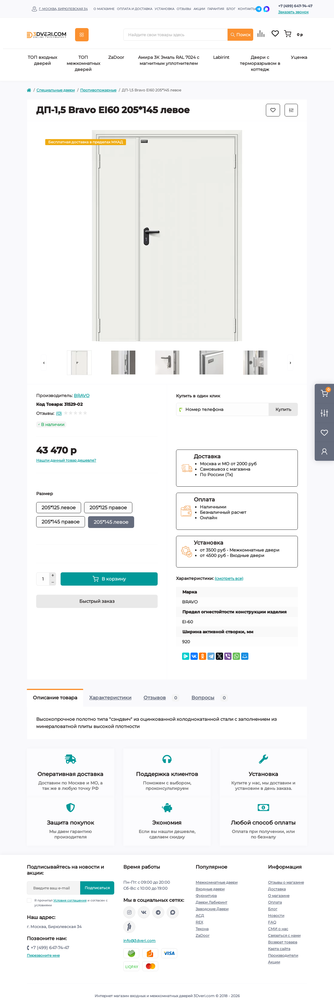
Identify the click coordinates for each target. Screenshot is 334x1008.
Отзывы (184, 9)
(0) (59, 413)
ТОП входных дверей (42, 60)
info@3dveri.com (139, 940)
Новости (276, 915)
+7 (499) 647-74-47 (295, 6)
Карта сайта (279, 948)
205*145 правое (61, 522)
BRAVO (82, 395)
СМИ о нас (278, 929)
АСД (200, 915)
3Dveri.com (204, 996)
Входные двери (210, 889)
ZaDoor (116, 57)
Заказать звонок (293, 12)
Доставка (277, 889)
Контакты (247, 9)
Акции (199, 9)
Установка (164, 9)
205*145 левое (111, 522)
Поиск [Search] (240, 34)
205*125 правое (108, 507)
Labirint (221, 57)
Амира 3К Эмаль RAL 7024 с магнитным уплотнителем (168, 60)
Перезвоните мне (43, 955)
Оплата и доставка (134, 9)
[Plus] (52, 575)
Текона (202, 929)
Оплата (275, 902)
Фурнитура (206, 895)
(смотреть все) (229, 578)
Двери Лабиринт (211, 902)
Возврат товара (282, 942)
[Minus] (52, 582)
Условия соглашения (70, 900)
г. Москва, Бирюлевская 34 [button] (63, 9)
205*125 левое (59, 507)
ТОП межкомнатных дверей (83, 63)
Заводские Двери (212, 909)
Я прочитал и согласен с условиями (71, 902)
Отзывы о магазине (286, 882)
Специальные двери (55, 90)
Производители (283, 955)
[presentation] (222, 429)
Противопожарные (98, 90)
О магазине (104, 9)
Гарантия (215, 9)
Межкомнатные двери (217, 882)
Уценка (299, 57)
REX (199, 922)
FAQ (272, 922)
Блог (230, 9)
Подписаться (97, 888)
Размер (44, 493)
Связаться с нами (284, 935)
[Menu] (82, 34)
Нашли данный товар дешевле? (66, 460)
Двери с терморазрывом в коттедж (260, 63)
